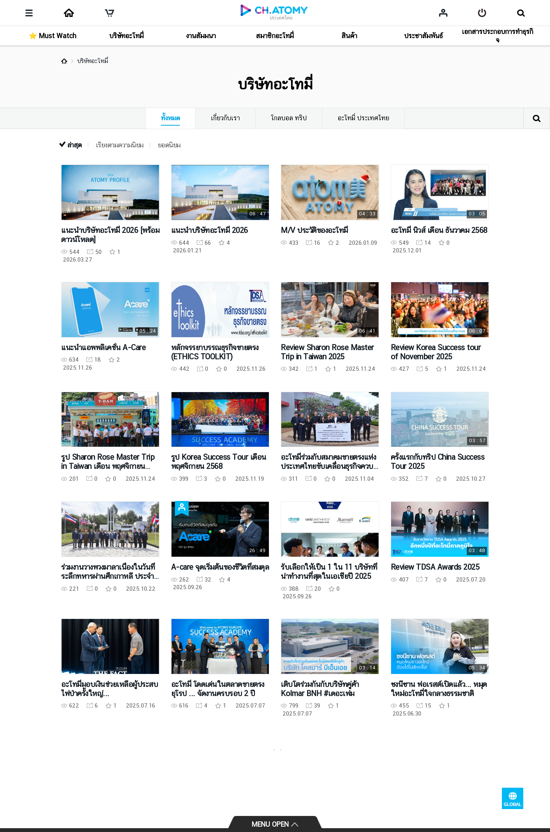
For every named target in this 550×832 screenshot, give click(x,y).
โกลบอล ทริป (289, 118)
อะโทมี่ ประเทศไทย (363, 118)
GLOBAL (512, 798)
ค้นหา (536, 118)
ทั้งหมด (170, 118)
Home (64, 61)
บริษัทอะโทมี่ (92, 61)
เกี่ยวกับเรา (225, 118)
